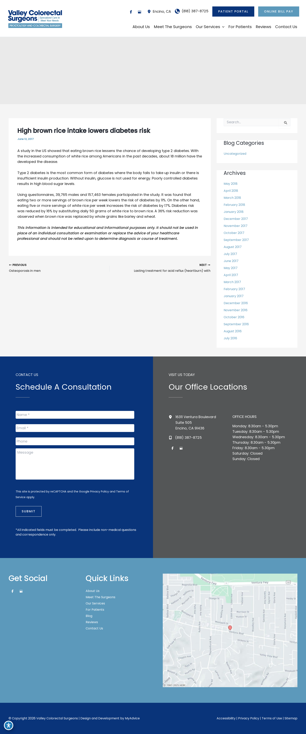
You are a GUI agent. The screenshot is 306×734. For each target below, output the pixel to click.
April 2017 (231, 275)
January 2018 (234, 212)
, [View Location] (162, 11)
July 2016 (230, 338)
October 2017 (234, 233)
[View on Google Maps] (230, 630)
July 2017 (230, 254)
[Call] (191, 11)
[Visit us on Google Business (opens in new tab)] (139, 12)
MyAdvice (132, 718)
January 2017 (234, 296)
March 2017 (232, 282)
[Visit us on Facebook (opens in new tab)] (131, 12)
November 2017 (235, 226)
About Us (93, 591)
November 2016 (235, 310)
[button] (233, 11)
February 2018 (234, 205)
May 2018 (231, 183)
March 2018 (232, 197)
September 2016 (236, 324)
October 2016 (234, 317)
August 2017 (233, 247)
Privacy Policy (99, 491)
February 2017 (234, 289)
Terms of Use (272, 718)
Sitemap (291, 718)
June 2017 (231, 261)
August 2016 (233, 331)
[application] (222, 27)
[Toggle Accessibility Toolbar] (8, 725)
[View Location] (150, 11)
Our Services (95, 603)
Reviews (92, 622)
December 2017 (236, 219)
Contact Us (94, 628)
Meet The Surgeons (100, 597)
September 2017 (236, 240)
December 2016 (236, 303)
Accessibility (226, 718)
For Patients (95, 610)
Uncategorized (235, 153)
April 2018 (231, 190)
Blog (89, 616)
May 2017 (231, 268)
